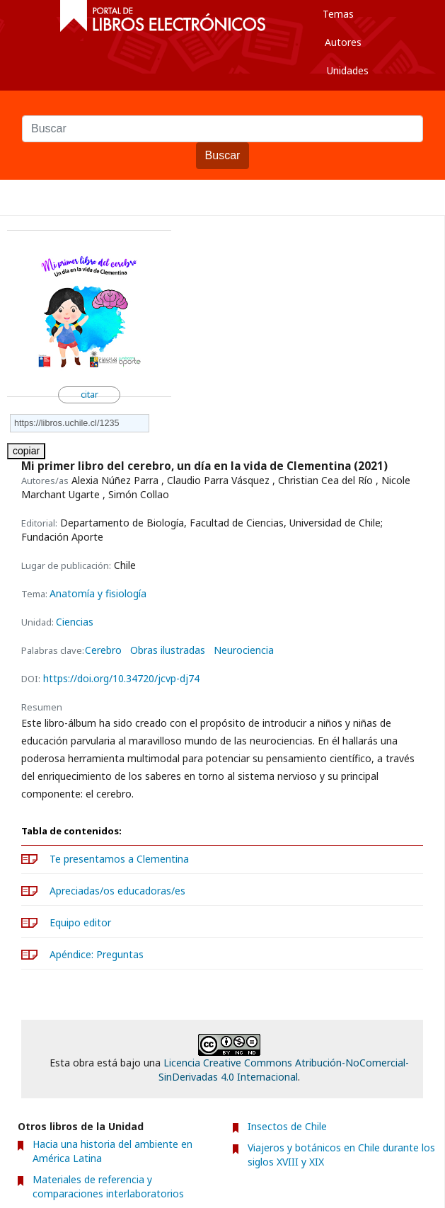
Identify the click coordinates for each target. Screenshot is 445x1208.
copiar (26, 450)
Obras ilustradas (167, 650)
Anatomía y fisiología (98, 593)
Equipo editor (80, 922)
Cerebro (103, 650)
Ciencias (74, 621)
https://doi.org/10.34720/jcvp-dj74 (121, 678)
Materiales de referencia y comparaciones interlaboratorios (108, 1186)
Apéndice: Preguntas (97, 954)
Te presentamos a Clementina (119, 858)
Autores (343, 42)
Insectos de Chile (287, 1126)
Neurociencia (244, 650)
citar (89, 395)
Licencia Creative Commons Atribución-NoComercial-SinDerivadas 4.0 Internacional (283, 1069)
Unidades (348, 70)
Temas (338, 14)
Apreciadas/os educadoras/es (117, 890)
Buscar (222, 108)
